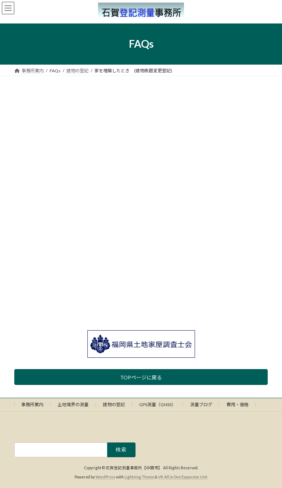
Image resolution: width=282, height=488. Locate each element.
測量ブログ (201, 404)
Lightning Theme (139, 477)
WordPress (105, 477)
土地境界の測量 (73, 404)
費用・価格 (238, 404)
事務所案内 (32, 404)
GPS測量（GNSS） (157, 404)
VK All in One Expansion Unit (182, 477)
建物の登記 (114, 404)
